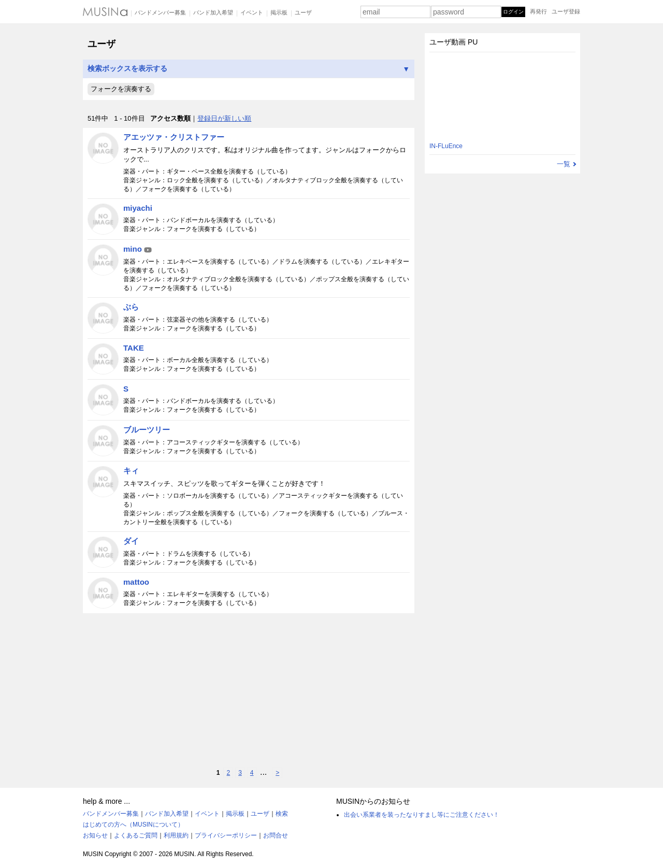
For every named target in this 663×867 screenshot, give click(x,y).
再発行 (538, 11)
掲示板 (278, 12)
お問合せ (275, 835)
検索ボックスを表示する (249, 68)
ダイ (131, 541)
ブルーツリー (146, 429)
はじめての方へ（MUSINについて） (133, 824)
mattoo (136, 581)
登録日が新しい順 (224, 118)
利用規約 (176, 835)
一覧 (563, 164)
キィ (131, 470)
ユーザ (303, 12)
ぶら (131, 306)
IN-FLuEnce (446, 146)
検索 (282, 813)
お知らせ (95, 835)
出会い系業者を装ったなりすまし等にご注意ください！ (421, 814)
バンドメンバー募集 (160, 12)
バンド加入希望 (213, 12)
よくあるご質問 (135, 835)
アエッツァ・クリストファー (173, 137)
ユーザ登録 (566, 11)
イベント (251, 12)
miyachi (137, 208)
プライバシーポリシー (226, 835)
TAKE (133, 347)
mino (137, 248)
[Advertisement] (248, 690)
